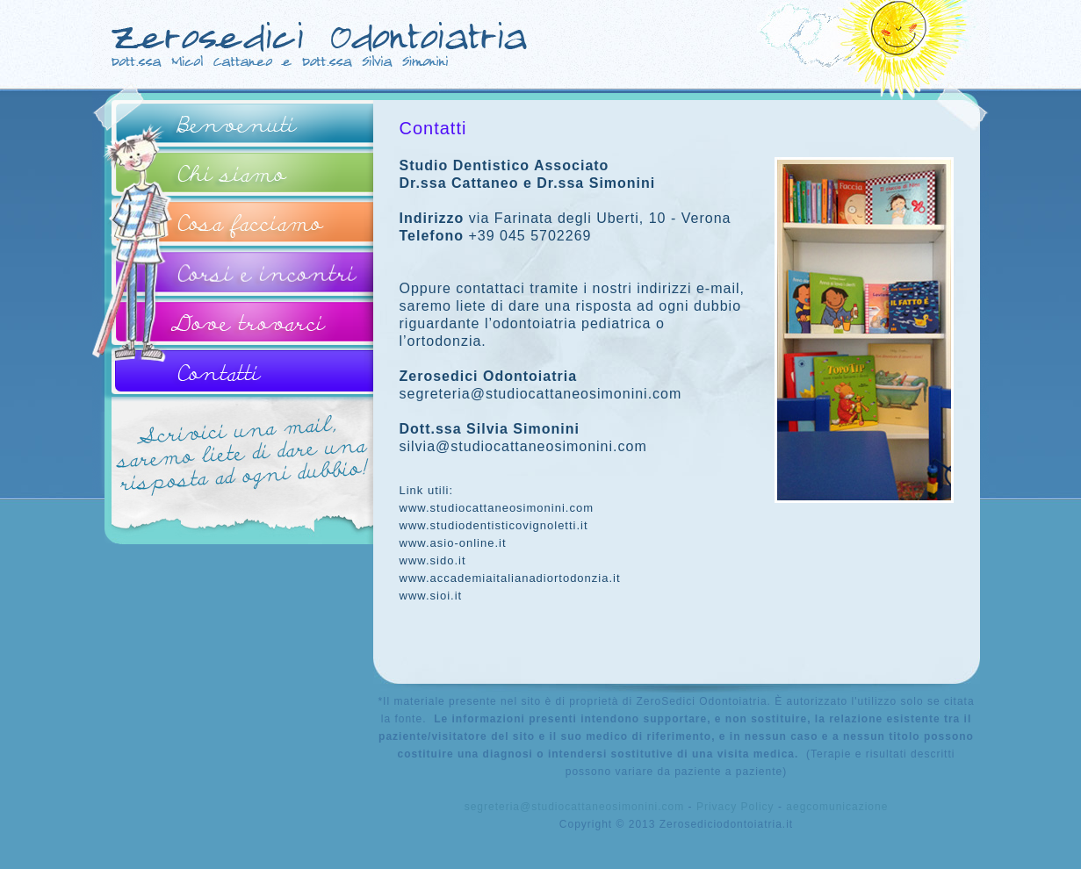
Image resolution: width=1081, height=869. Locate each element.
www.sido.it (433, 560)
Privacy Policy (735, 807)
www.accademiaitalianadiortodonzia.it (510, 578)
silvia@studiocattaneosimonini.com (523, 446)
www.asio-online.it (453, 542)
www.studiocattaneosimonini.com (497, 507)
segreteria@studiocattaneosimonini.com (541, 393)
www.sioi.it (431, 595)
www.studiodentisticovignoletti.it (494, 525)
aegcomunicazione (837, 807)
